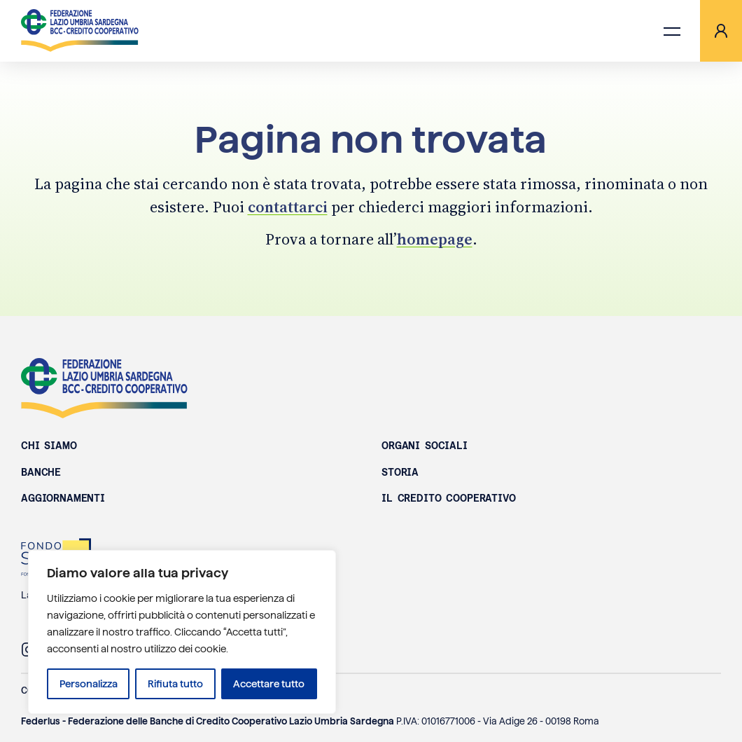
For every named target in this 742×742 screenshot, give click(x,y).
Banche (41, 472)
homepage (434, 238)
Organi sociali (425, 445)
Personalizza (88, 683)
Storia (400, 472)
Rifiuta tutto (175, 683)
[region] (182, 632)
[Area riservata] (721, 31)
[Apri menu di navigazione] (672, 31)
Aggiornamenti (63, 498)
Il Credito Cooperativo (449, 498)
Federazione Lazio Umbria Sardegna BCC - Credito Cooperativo (104, 388)
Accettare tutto (268, 683)
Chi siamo (49, 445)
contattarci (288, 206)
